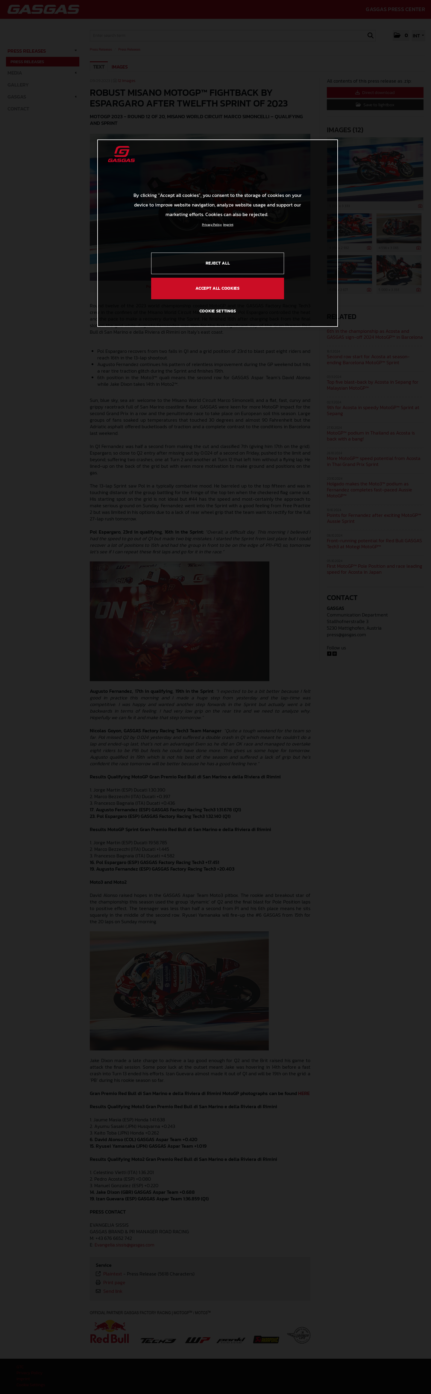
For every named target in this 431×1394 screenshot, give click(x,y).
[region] (217, 233)
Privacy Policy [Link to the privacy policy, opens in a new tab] (212, 224)
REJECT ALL (218, 263)
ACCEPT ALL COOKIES (217, 288)
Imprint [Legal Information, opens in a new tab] (228, 224)
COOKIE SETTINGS (217, 311)
